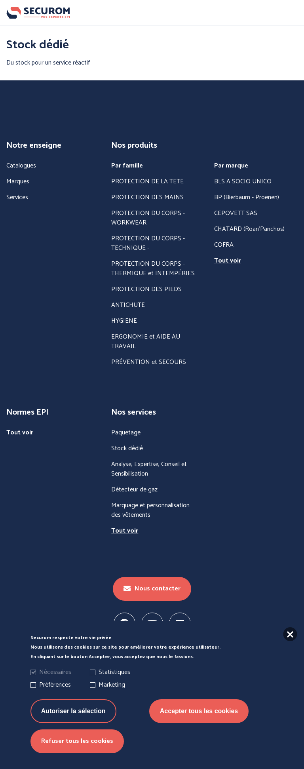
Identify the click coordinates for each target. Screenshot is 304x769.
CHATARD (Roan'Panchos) (249, 229)
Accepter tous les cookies (199, 713)
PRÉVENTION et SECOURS (148, 362)
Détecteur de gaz (134, 490)
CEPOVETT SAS (235, 213)
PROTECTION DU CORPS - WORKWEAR (148, 218)
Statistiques (114, 674)
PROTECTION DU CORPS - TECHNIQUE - (148, 243)
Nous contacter (152, 588)
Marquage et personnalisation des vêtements (150, 510)
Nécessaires (55, 674)
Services (17, 197)
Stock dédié (127, 448)
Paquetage (126, 433)
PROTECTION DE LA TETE (147, 182)
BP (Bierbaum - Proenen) (246, 197)
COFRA (224, 245)
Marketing (112, 687)
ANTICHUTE (128, 305)
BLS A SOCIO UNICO (243, 182)
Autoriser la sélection (73, 713)
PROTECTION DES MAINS (147, 197)
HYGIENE (124, 321)
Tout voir (227, 261)
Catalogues (21, 166)
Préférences (55, 687)
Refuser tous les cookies (77, 743)
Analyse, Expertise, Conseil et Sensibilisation (149, 469)
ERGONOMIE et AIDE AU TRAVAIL (145, 341)
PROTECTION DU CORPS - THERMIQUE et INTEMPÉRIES (153, 268)
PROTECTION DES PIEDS (146, 289)
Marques (17, 182)
